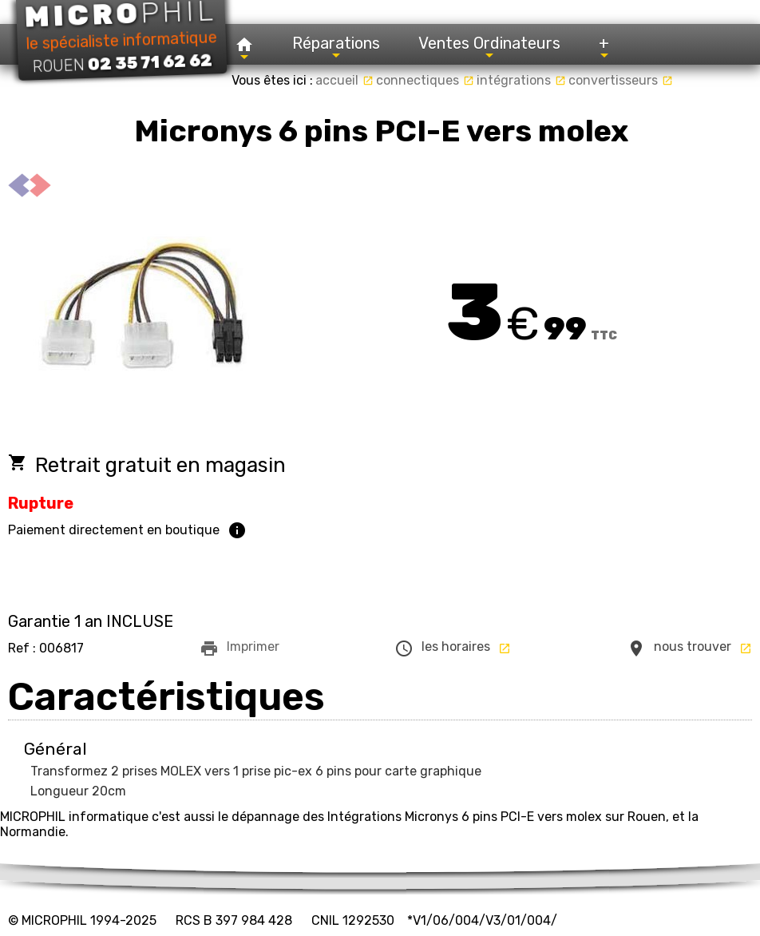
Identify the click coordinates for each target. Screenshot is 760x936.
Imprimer (239, 648)
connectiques (425, 80)
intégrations (521, 80)
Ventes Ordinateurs (489, 47)
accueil (344, 80)
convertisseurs (620, 80)
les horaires (452, 648)
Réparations (336, 47)
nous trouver (689, 648)
